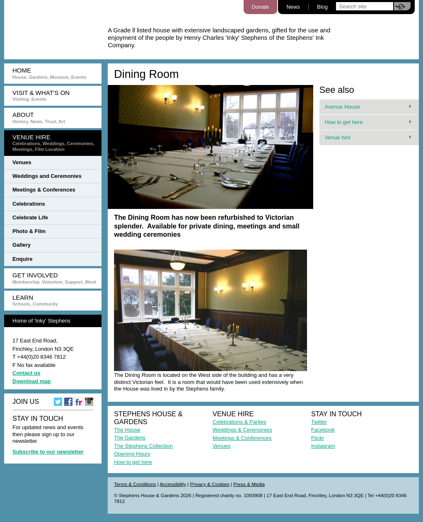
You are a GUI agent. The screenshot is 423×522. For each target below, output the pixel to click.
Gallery (21, 245)
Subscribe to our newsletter (47, 452)
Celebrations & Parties (239, 422)
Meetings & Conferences (43, 190)
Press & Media (249, 484)
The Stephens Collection (143, 446)
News (293, 7)
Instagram (323, 446)
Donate (260, 7)
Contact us (26, 373)
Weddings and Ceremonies (47, 176)
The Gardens (129, 438)
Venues (21, 162)
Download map (31, 381)
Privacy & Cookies (210, 484)
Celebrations (28, 204)
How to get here (368, 122)
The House (127, 430)
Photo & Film (29, 231)
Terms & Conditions (135, 484)
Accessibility (173, 484)
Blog (322, 7)
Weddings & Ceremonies (242, 430)
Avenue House (368, 107)
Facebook (323, 430)
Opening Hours (132, 454)
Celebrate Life (30, 217)
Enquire (22, 259)
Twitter (319, 422)
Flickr (317, 438)
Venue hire (368, 137)
